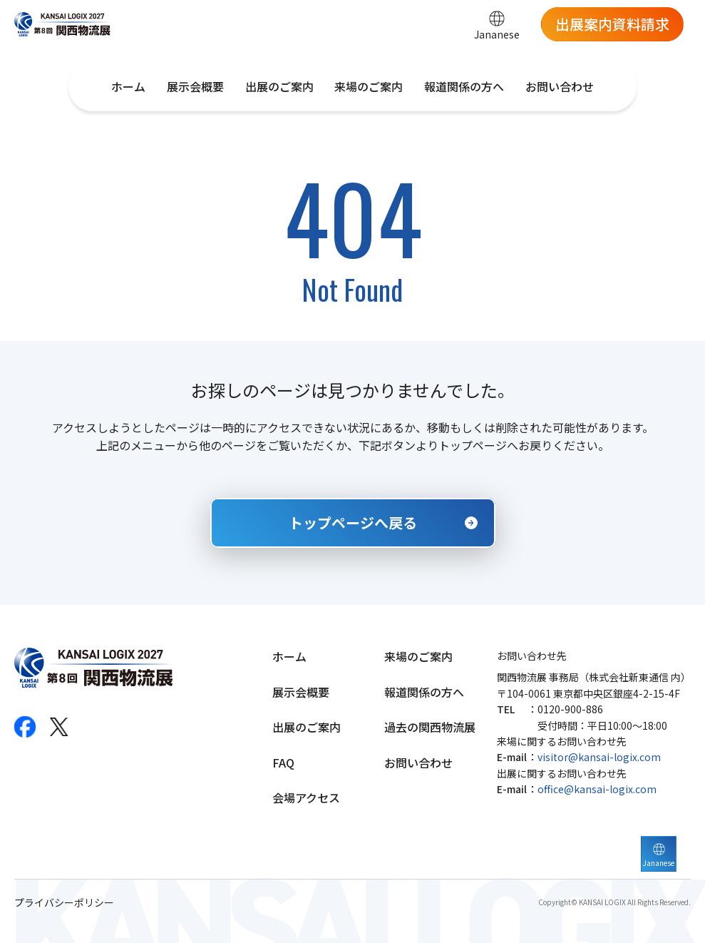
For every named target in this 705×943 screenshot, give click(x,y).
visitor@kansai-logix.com (599, 757)
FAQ (283, 762)
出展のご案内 (279, 86)
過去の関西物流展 (429, 726)
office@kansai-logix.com (597, 789)
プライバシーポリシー (64, 903)
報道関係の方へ (464, 86)
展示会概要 (195, 86)
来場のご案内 (368, 86)
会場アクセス (306, 797)
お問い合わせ (559, 86)
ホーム (128, 86)
